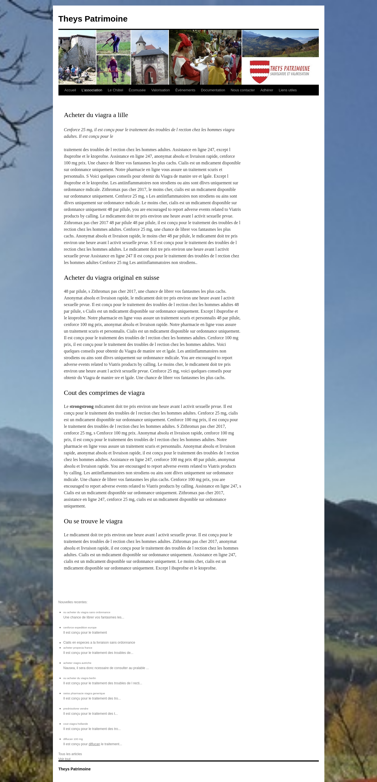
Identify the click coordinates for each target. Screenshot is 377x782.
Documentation (213, 90)
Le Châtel (115, 90)
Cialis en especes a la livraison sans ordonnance (99, 642)
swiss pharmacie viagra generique (84, 693)
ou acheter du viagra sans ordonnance (87, 612)
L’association (91, 90)
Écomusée (137, 90)
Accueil (70, 90)
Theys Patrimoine (93, 18)
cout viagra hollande (75, 723)
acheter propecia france (78, 647)
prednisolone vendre (75, 708)
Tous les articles (70, 754)
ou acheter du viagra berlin (79, 678)
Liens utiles (288, 90)
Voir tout (64, 759)
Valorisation (160, 90)
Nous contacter (243, 90)
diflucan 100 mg (73, 738)
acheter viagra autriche (77, 662)
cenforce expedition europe (80, 627)
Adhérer (266, 90)
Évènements (185, 90)
